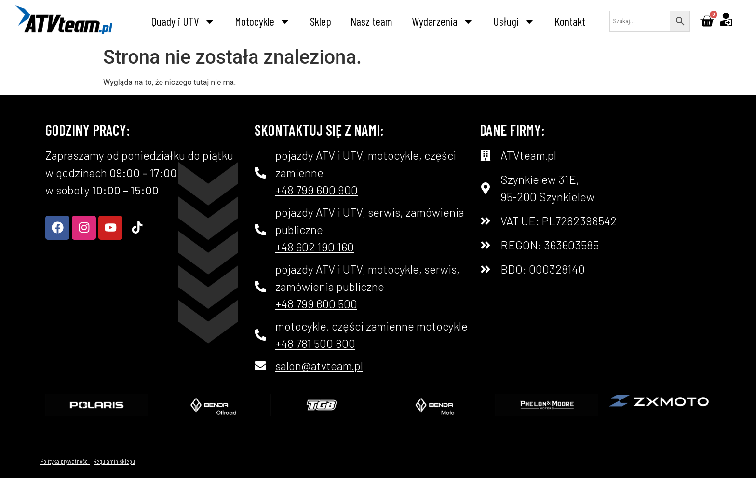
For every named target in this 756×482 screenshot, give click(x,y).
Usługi (514, 21)
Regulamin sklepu (114, 461)
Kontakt (569, 21)
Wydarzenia (443, 21)
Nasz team (371, 21)
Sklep (320, 21)
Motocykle (263, 21)
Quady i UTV (183, 21)
